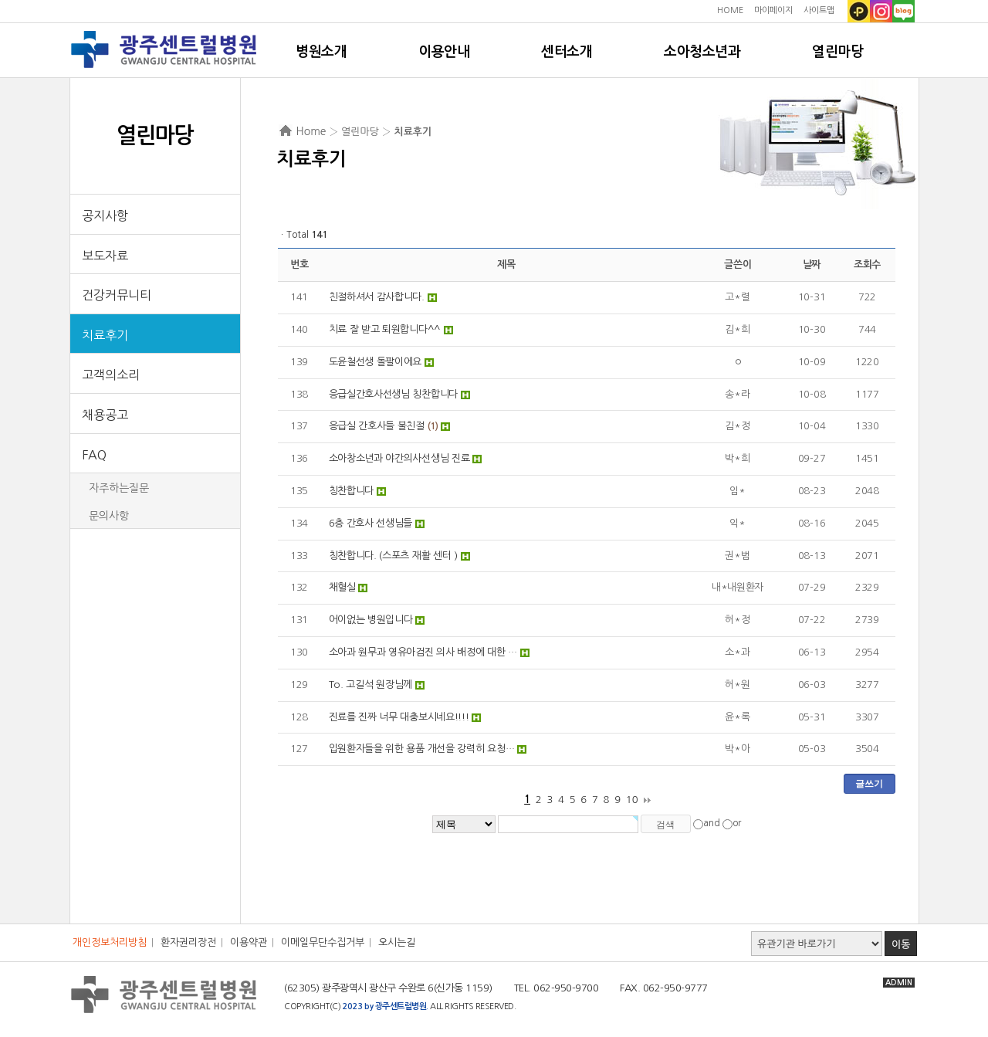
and (711, 824)
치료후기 (105, 335)
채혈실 (342, 587)
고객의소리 (111, 374)
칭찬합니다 (351, 491)
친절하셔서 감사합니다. (377, 297)
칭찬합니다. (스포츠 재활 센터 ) (393, 556)
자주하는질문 (119, 488)
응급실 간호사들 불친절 (377, 426)
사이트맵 (819, 10)
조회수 (867, 264)
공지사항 (105, 215)
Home (311, 131)
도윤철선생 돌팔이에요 (375, 362)
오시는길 (396, 942)
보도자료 (105, 255)
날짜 (812, 264)
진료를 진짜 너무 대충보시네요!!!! (399, 717)
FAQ (94, 455)
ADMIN (898, 982)
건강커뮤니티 (116, 295)
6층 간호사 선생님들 (371, 523)
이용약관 (248, 942)
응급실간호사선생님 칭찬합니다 (393, 394)
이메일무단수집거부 (322, 942)
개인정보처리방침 (110, 942)
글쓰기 (869, 783)
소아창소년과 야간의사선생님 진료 (399, 458)
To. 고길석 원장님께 (370, 684)
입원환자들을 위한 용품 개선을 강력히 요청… (422, 749)
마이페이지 (773, 10)
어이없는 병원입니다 (371, 620)
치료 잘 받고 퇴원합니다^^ (385, 329)
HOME (730, 10)
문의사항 (109, 515)
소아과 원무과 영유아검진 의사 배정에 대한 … (423, 652)
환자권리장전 (188, 942)
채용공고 (105, 414)
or (737, 824)
